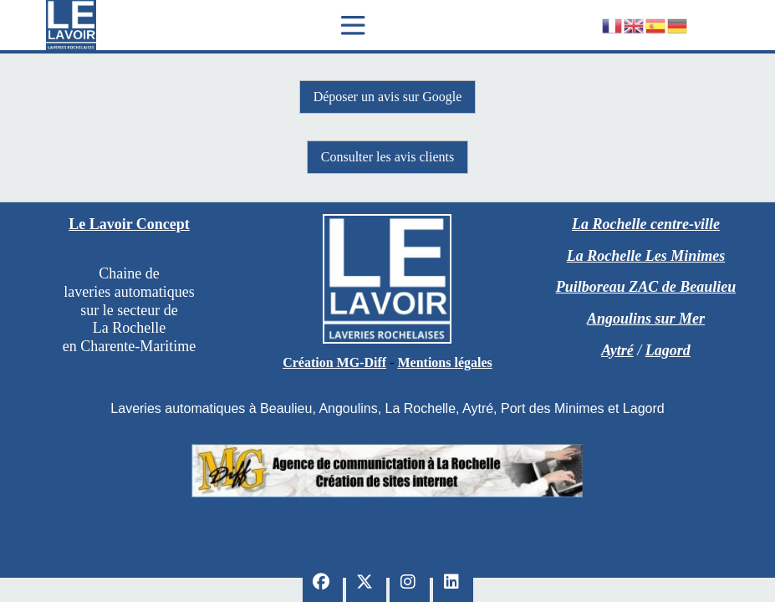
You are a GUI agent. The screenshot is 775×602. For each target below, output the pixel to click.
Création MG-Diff (334, 362)
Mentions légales (444, 362)
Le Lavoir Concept (129, 224)
